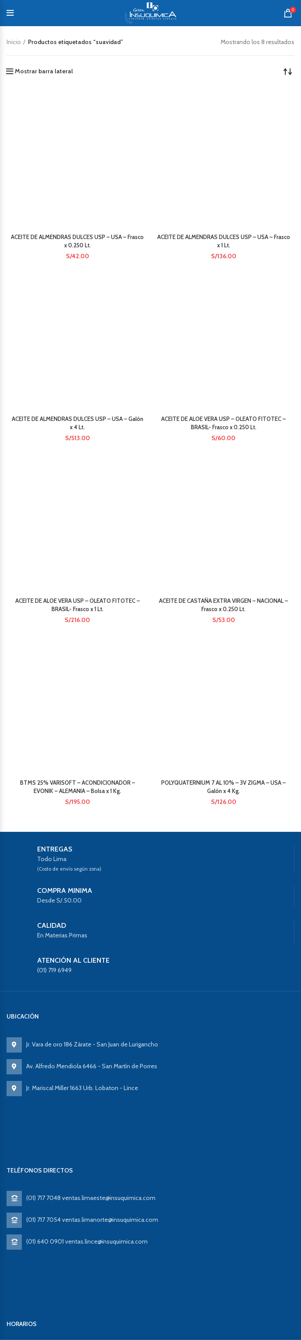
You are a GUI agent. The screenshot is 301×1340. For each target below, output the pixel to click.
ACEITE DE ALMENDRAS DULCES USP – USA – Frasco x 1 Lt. (224, 119)
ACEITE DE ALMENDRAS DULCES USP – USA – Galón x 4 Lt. (77, 169)
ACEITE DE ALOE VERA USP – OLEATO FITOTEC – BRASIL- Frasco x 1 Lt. (77, 248)
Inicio (14, 42)
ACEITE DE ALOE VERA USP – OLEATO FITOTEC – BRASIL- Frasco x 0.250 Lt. (224, 179)
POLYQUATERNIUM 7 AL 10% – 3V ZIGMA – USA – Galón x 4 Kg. (223, 386)
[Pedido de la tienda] (287, 71)
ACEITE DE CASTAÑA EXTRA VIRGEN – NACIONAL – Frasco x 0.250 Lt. (224, 297)
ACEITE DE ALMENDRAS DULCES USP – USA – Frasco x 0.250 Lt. (77, 110)
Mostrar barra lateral (44, 71)
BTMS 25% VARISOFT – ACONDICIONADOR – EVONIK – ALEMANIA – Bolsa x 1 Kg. (77, 406)
